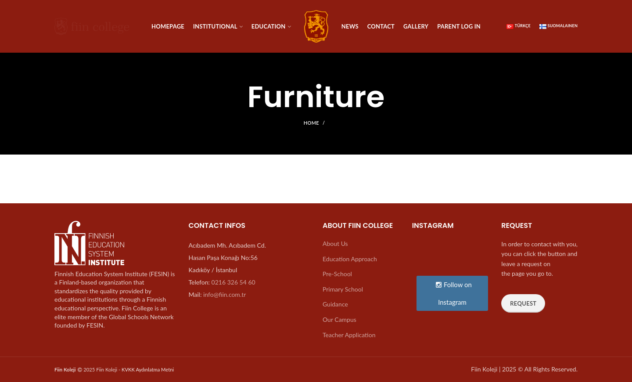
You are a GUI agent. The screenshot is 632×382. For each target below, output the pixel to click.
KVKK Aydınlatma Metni (148, 369)
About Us (335, 243)
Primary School (343, 289)
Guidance (335, 304)
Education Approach (350, 259)
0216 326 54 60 (233, 282)
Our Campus (339, 319)
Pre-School (337, 273)
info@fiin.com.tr (224, 294)
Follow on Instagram (453, 293)
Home (311, 123)
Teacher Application (349, 335)
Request (523, 303)
